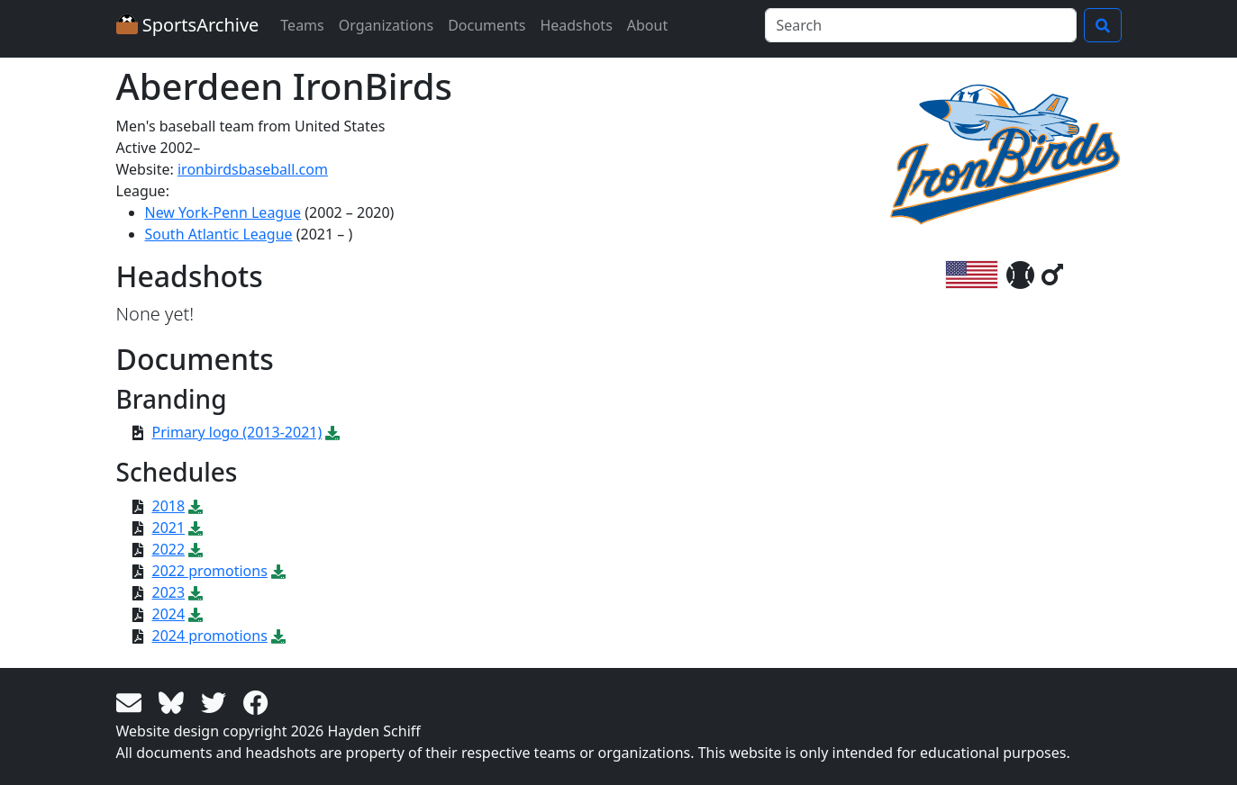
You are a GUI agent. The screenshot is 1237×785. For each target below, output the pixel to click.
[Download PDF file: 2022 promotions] (278, 571)
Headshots (576, 25)
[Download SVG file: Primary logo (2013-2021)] (332, 432)
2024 (169, 614)
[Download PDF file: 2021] (195, 527)
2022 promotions (210, 571)
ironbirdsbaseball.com (252, 169)
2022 (169, 549)
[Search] (921, 25)
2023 (169, 592)
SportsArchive (187, 25)
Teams (301, 25)
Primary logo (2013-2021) (237, 432)
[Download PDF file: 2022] (195, 549)
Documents (486, 25)
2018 (169, 506)
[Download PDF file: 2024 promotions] (278, 635)
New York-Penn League (223, 212)
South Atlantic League (219, 234)
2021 (169, 527)
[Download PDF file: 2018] (195, 506)
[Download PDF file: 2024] (195, 614)
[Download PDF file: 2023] (195, 592)
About (647, 25)
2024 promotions (210, 635)
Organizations (386, 25)
